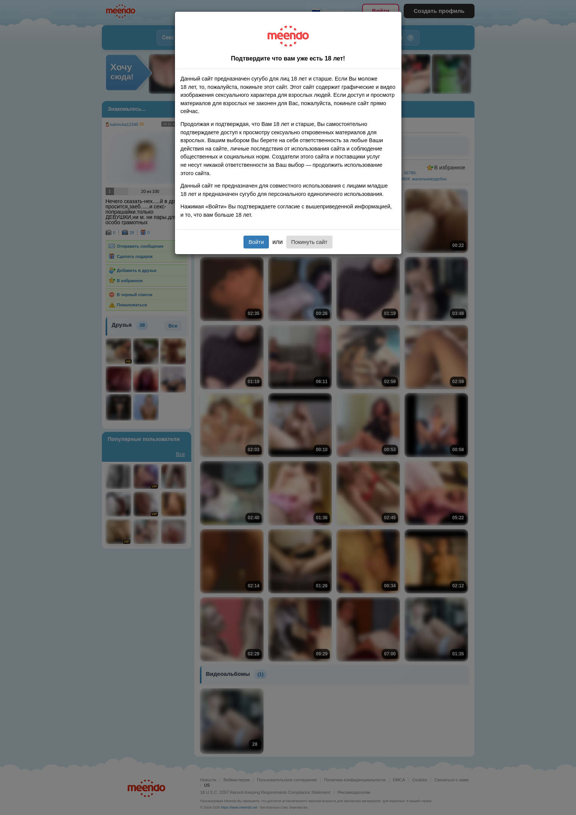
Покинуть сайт (309, 242)
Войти (256, 242)
